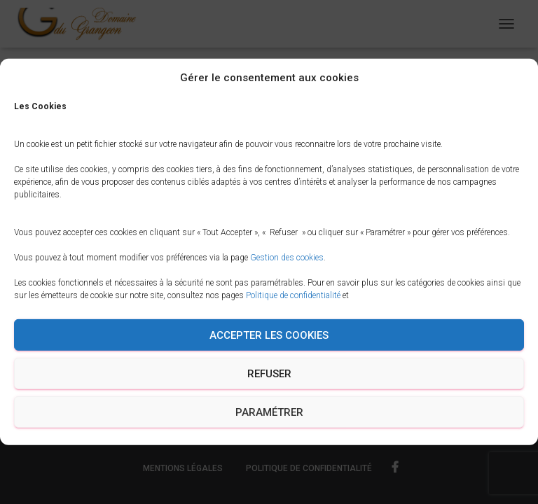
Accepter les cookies (269, 335)
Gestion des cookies (287, 257)
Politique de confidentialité (293, 295)
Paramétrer (269, 412)
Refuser (269, 374)
